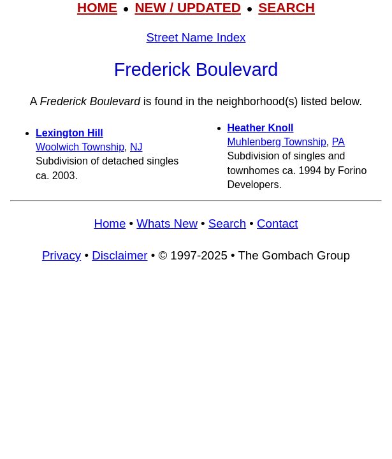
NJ (136, 147)
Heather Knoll (261, 127)
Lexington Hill (69, 132)
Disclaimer (119, 255)
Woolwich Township (80, 147)
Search (227, 223)
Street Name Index (196, 37)
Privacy (61, 255)
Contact (277, 223)
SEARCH (286, 7)
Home (110, 223)
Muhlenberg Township (277, 141)
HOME (97, 7)
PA (338, 141)
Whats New (167, 223)
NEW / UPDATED (187, 7)
